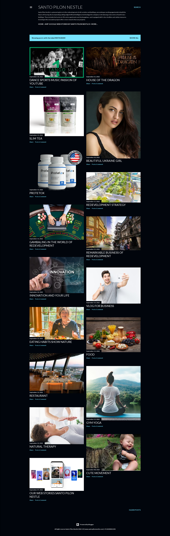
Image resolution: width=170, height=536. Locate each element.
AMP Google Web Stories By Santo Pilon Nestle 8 (67, 24)
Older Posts (135, 510)
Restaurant (39, 395)
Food (90, 354)
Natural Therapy (43, 446)
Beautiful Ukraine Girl (104, 160)
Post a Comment (40, 87)
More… (94, 24)
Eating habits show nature (51, 341)
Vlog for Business (100, 306)
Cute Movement (98, 473)
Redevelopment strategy (106, 204)
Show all (134, 38)
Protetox (37, 193)
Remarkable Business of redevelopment (104, 254)
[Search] (137, 7)
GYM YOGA (93, 422)
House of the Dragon (103, 80)
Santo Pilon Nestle (60, 7)
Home (40, 24)
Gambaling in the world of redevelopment (51, 243)
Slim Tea (36, 138)
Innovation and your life (49, 295)
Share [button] (31, 87)
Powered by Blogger (85, 524)
